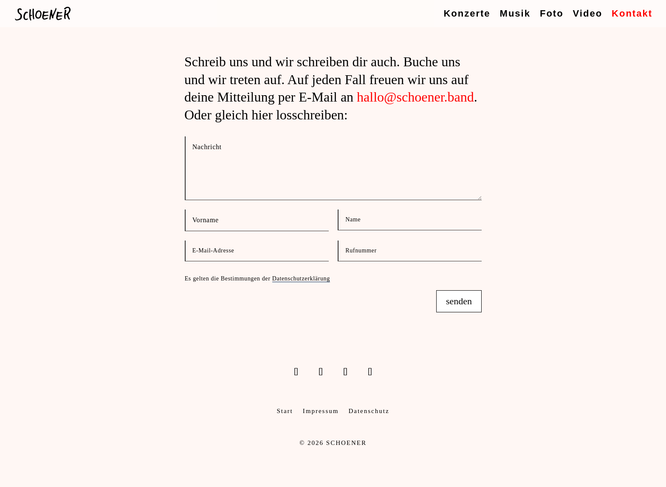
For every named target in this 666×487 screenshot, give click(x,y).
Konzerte (466, 15)
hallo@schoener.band (415, 97)
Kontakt (632, 15)
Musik (515, 15)
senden (459, 301)
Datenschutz (368, 411)
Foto (552, 15)
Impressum (321, 411)
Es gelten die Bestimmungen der (257, 278)
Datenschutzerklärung (301, 278)
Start (285, 411)
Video (588, 15)
